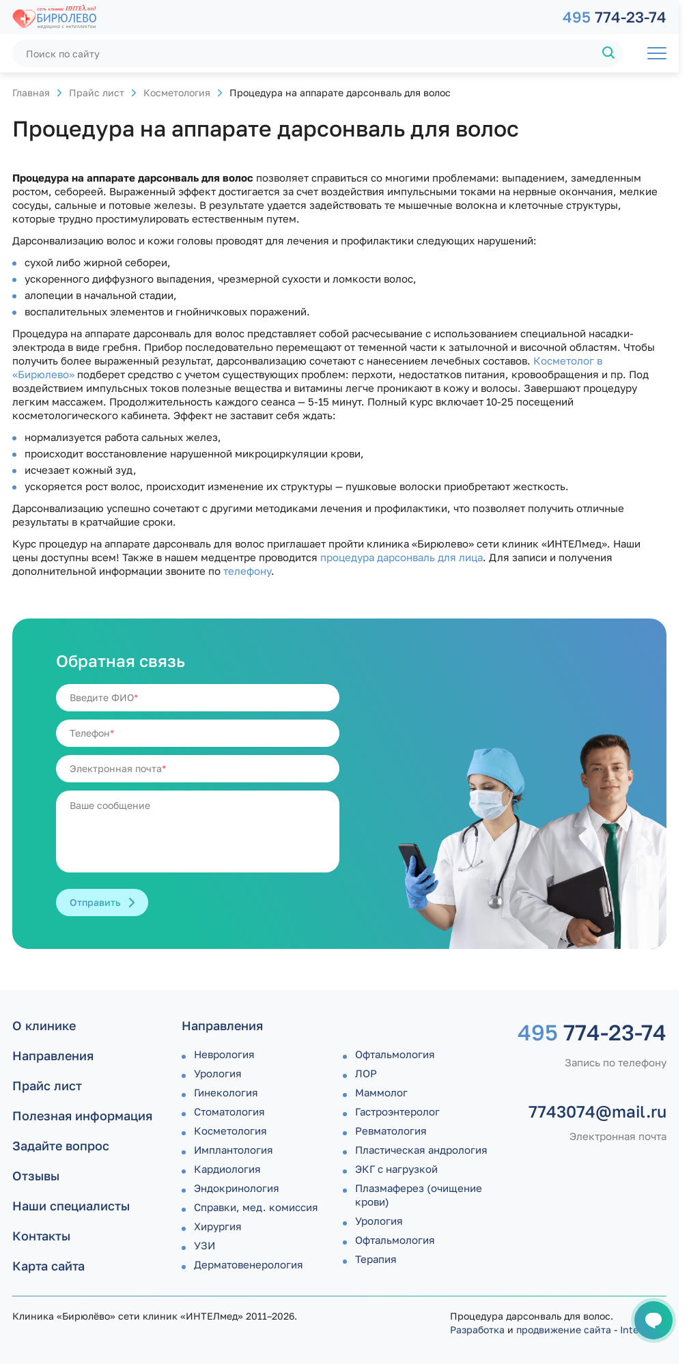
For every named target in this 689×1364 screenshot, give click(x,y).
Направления (53, 1055)
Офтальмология (395, 1054)
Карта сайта (48, 1265)
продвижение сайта (563, 1329)
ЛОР (366, 1073)
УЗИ (204, 1245)
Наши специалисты (71, 1205)
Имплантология (233, 1149)
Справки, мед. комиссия (256, 1207)
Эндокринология (236, 1188)
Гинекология (226, 1092)
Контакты (41, 1235)
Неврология (224, 1054)
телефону (247, 571)
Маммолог (381, 1092)
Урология (218, 1073)
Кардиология (227, 1169)
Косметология (176, 92)
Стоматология (229, 1111)
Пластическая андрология (421, 1149)
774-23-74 (614, 17)
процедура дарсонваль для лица (401, 557)
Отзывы (35, 1175)
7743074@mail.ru (597, 1111)
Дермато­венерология (248, 1264)
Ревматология (391, 1130)
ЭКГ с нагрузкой (396, 1169)
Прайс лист (96, 92)
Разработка (477, 1329)
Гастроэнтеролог (397, 1111)
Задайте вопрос (60, 1145)
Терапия (376, 1259)
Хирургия (218, 1226)
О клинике (44, 1025)
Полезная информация (82, 1115)
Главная (31, 92)
